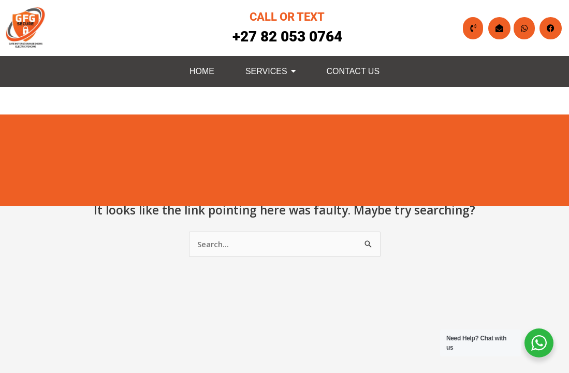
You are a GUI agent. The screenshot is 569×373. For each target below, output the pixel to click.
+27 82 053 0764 (287, 36)
